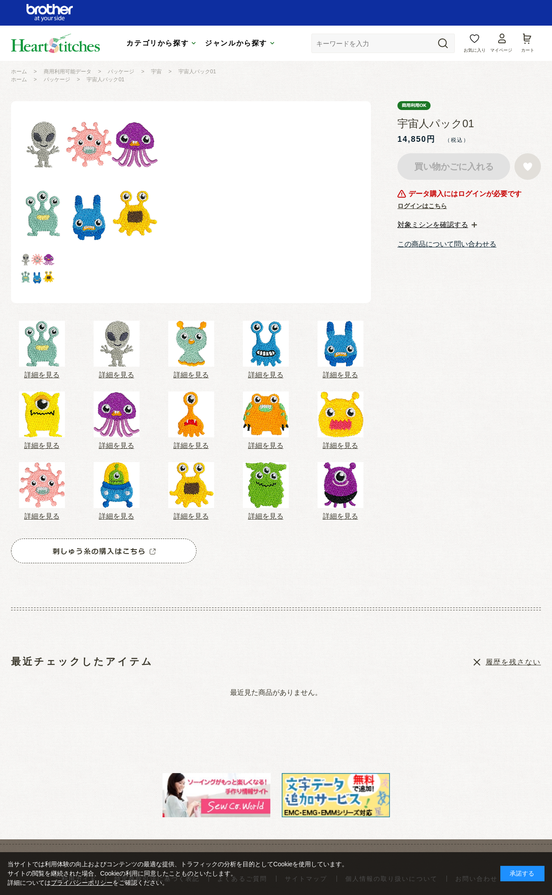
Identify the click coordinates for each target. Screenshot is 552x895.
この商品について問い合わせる (446, 244)
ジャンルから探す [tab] (236, 43)
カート (527, 50)
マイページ (501, 50)
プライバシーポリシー (82, 882)
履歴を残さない (513, 662)
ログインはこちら (422, 205)
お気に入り (475, 50)
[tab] (437, 225)
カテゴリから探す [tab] (157, 43)
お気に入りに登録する (527, 166)
